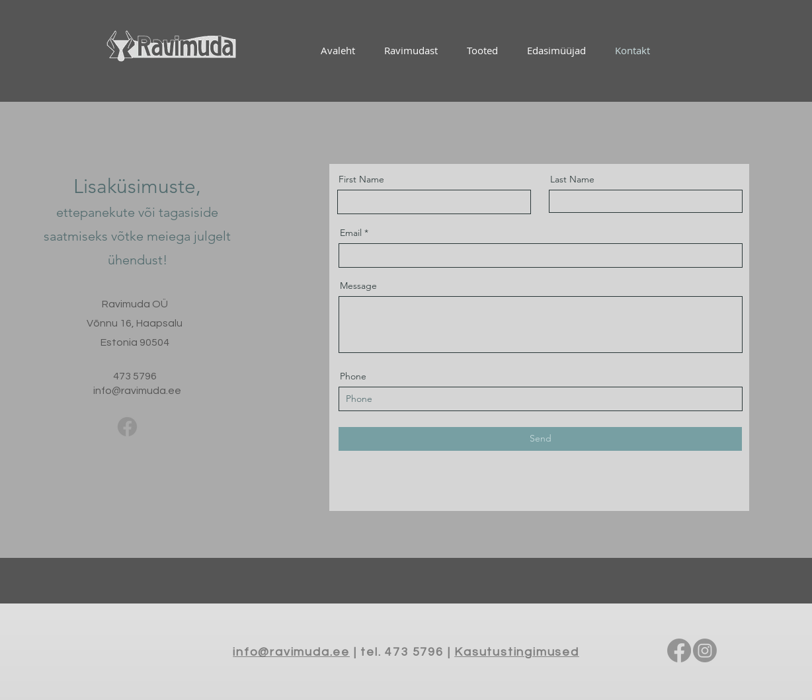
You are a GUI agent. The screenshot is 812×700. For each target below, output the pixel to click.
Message (358, 285)
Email (351, 232)
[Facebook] (127, 427)
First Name (361, 179)
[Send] (540, 439)
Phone (353, 376)
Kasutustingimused (516, 652)
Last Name (572, 179)
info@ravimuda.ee (137, 390)
